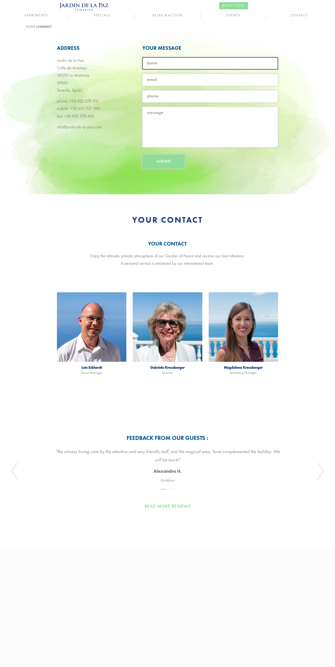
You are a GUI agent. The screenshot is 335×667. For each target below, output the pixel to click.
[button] (33, 471)
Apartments (36, 15)
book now (317, 5)
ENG (10, 6)
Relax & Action (168, 15)
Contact (298, 15)
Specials (102, 15)
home (30, 26)
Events (233, 15)
